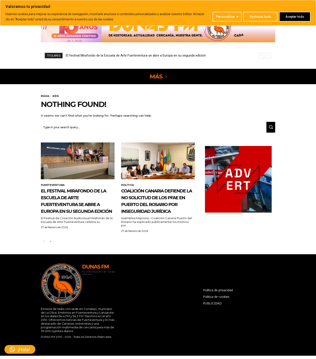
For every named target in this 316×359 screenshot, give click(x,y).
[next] (268, 55)
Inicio (45, 96)
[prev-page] (43, 257)
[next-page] (50, 257)
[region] (158, 13)
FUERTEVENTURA (53, 187)
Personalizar (225, 16)
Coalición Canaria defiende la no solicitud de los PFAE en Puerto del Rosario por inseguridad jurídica (156, 209)
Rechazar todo (260, 16)
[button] (19, 349)
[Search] (269, 129)
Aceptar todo (294, 16)
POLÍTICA (128, 187)
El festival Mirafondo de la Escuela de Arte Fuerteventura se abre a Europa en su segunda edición (136, 55)
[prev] (261, 55)
